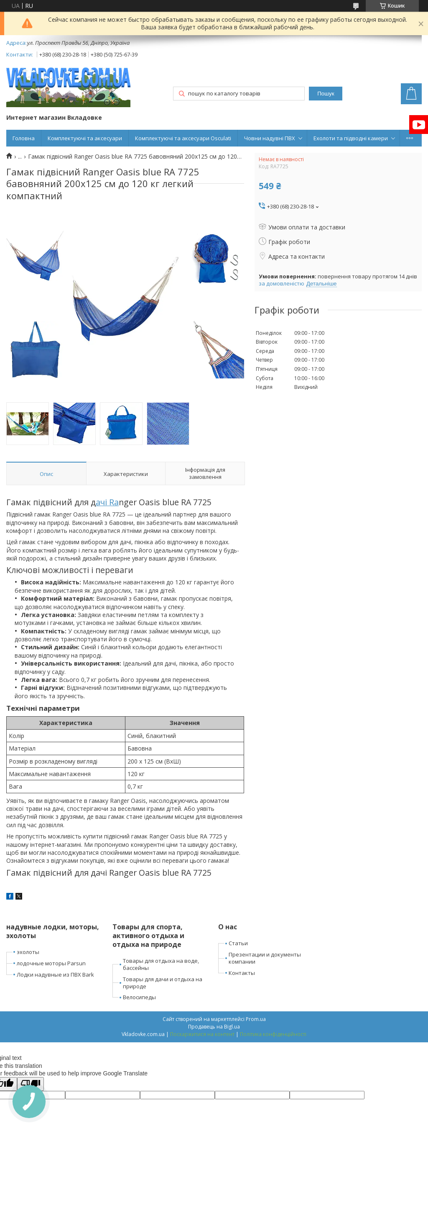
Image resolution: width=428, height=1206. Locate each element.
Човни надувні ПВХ (269, 138)
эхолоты (28, 952)
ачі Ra (107, 502)
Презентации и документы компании (265, 958)
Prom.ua (256, 1019)
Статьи (238, 943)
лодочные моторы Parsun (51, 963)
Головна (24, 138)
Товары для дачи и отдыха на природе (162, 982)
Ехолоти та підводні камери (350, 138)
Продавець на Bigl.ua (214, 1026)
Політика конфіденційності (273, 1034)
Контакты (242, 973)
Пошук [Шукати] (325, 93)
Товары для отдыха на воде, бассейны (161, 964)
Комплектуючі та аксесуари (85, 138)
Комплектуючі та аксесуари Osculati (183, 138)
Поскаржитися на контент (202, 1034)
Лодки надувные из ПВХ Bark (55, 974)
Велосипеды (139, 997)
